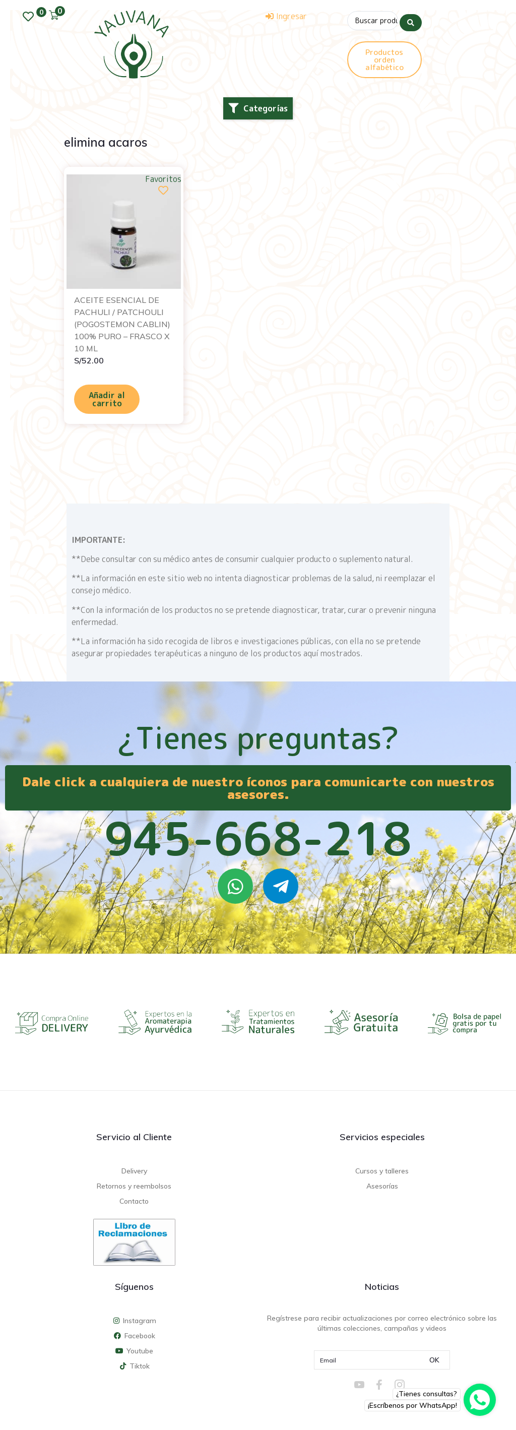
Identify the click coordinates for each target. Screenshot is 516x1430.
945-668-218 (258, 838)
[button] (258, 108)
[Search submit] (411, 19)
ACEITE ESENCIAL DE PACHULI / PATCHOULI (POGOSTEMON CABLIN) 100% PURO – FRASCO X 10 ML (122, 324)
